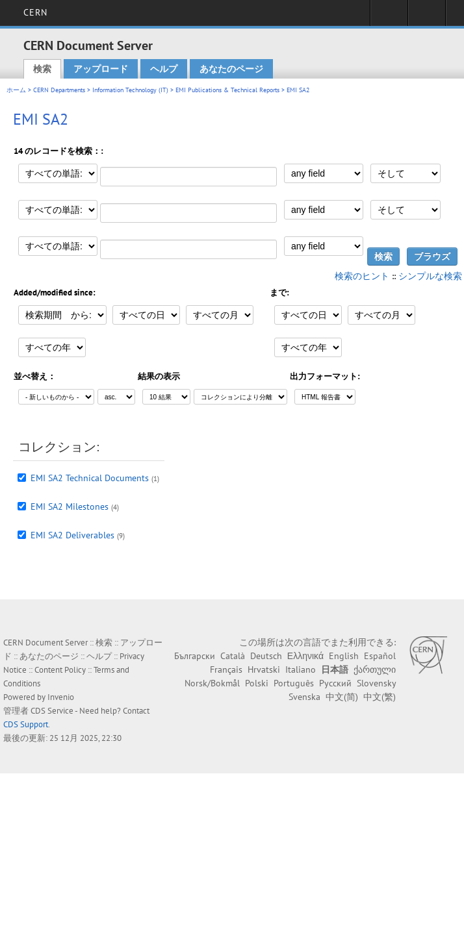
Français (226, 669)
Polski (256, 683)
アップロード (100, 69)
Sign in (388, 17)
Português (294, 683)
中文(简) (342, 697)
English (344, 656)
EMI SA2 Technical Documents (90, 478)
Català (232, 656)
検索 (42, 69)
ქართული (375, 669)
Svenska (304, 697)
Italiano (300, 669)
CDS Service (52, 710)
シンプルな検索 (430, 276)
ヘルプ (163, 69)
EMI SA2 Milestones (70, 506)
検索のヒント (362, 276)
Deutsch (266, 656)
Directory (426, 17)
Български (194, 656)
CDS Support (25, 724)
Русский (335, 683)
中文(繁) (379, 697)
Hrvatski (264, 669)
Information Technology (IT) (130, 90)
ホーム (16, 90)
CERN (35, 12)
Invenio (60, 697)
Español (380, 656)
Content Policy (60, 669)
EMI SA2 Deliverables (72, 535)
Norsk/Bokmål (212, 683)
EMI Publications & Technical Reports (227, 90)
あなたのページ (231, 69)
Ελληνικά (305, 656)
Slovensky (376, 683)
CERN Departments (59, 90)
